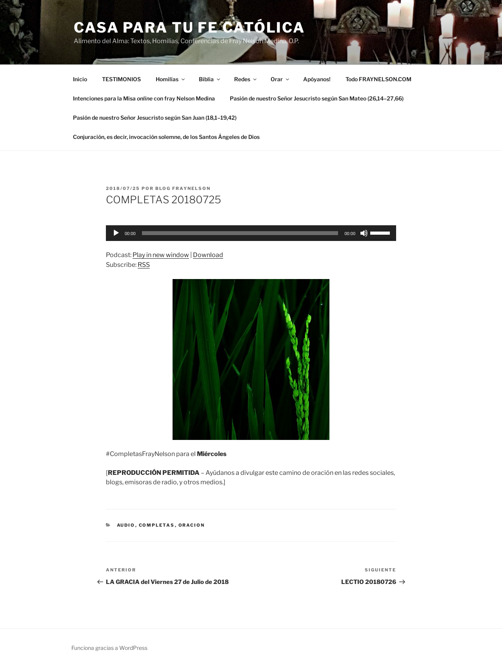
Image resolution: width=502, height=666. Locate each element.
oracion (191, 525)
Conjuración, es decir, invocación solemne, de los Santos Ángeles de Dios (166, 136)
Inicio (80, 79)
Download (208, 255)
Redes (246, 79)
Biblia (210, 79)
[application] (251, 233)
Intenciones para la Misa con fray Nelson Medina (144, 98)
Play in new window (161, 255)
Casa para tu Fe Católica (189, 27)
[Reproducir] (116, 233)
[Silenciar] (364, 233)
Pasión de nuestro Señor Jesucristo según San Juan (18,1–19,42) (154, 117)
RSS (144, 264)
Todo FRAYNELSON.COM (378, 79)
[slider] (240, 233)
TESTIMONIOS (121, 79)
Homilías (171, 79)
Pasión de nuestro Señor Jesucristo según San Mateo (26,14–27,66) (317, 98)
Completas (157, 525)
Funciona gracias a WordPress (109, 647)
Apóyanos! (317, 79)
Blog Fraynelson (183, 188)
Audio (126, 525)
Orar (280, 79)
